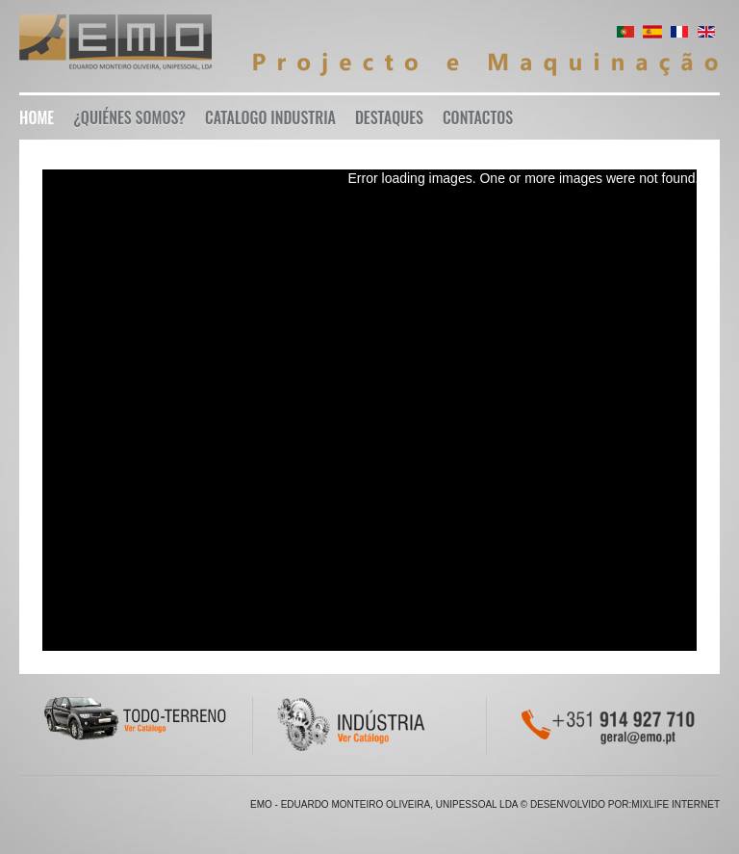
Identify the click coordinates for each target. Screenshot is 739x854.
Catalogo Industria (270, 117)
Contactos (478, 117)
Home (36, 117)
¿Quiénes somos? (129, 117)
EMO (115, 45)
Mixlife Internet (675, 804)
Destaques (389, 117)
